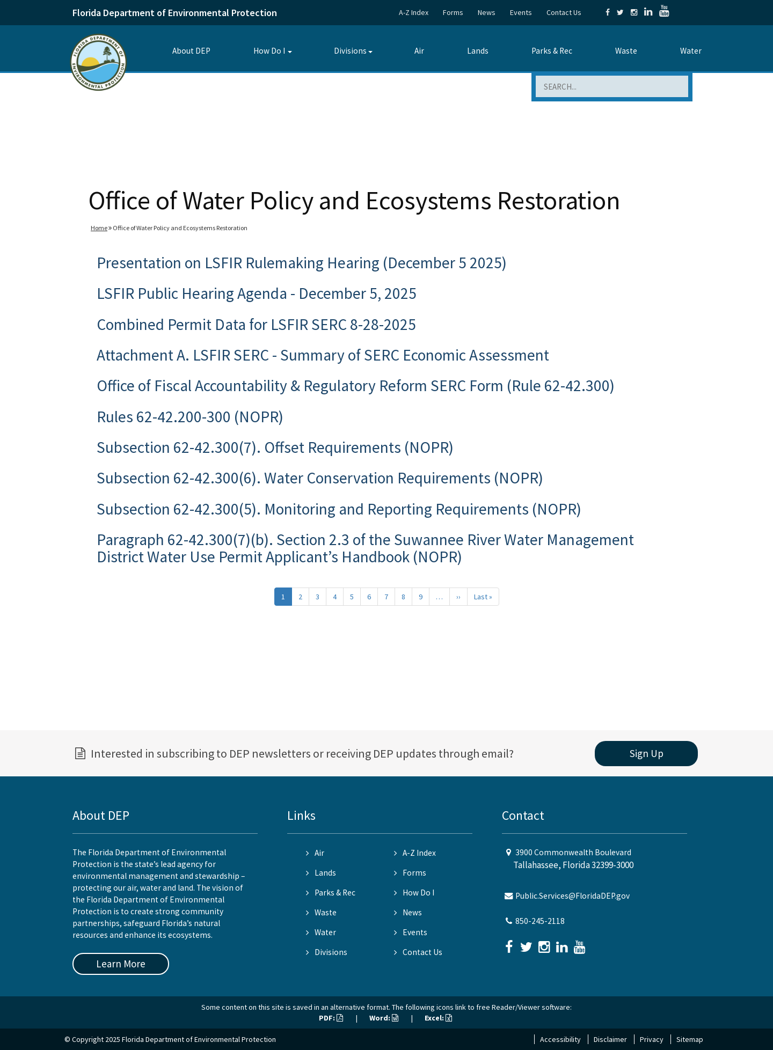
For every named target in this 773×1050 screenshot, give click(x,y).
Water (691, 51)
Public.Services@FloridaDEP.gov (572, 896)
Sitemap (689, 1039)
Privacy (651, 1039)
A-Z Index (413, 12)
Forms (453, 12)
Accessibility (560, 1039)
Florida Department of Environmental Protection (174, 12)
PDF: (331, 1018)
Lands (477, 51)
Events (521, 12)
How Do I (269, 51)
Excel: (438, 1018)
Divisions (350, 51)
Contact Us (563, 12)
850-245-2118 (540, 921)
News (486, 12)
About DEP (191, 51)
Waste (626, 51)
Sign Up (646, 753)
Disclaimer (610, 1039)
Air (419, 51)
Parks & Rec (551, 51)
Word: (383, 1018)
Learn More (120, 963)
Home (99, 228)
